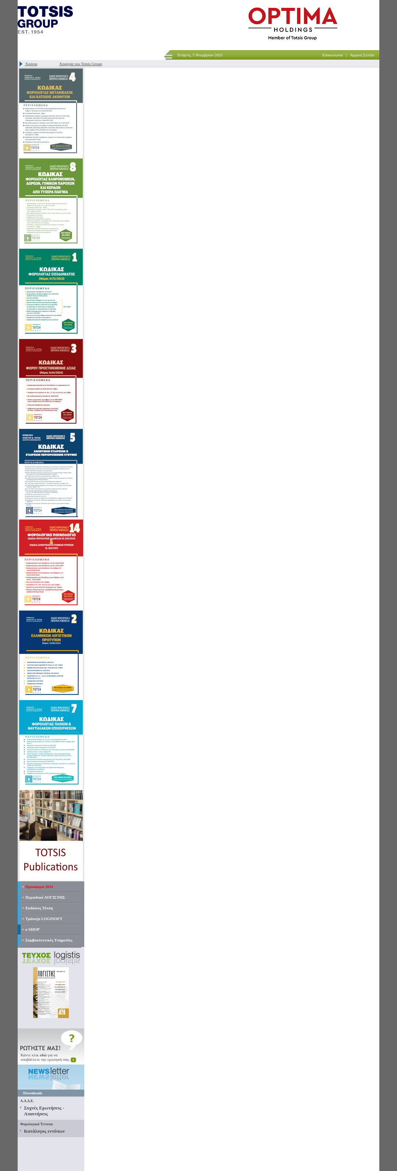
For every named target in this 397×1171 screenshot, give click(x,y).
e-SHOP (32, 929)
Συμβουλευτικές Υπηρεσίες (48, 940)
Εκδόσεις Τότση (39, 908)
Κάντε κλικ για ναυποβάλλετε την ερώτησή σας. (48, 1057)
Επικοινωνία (332, 55)
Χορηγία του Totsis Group (83, 64)
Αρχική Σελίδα (362, 55)
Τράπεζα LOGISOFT (44, 918)
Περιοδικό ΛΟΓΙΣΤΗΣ (45, 897)
